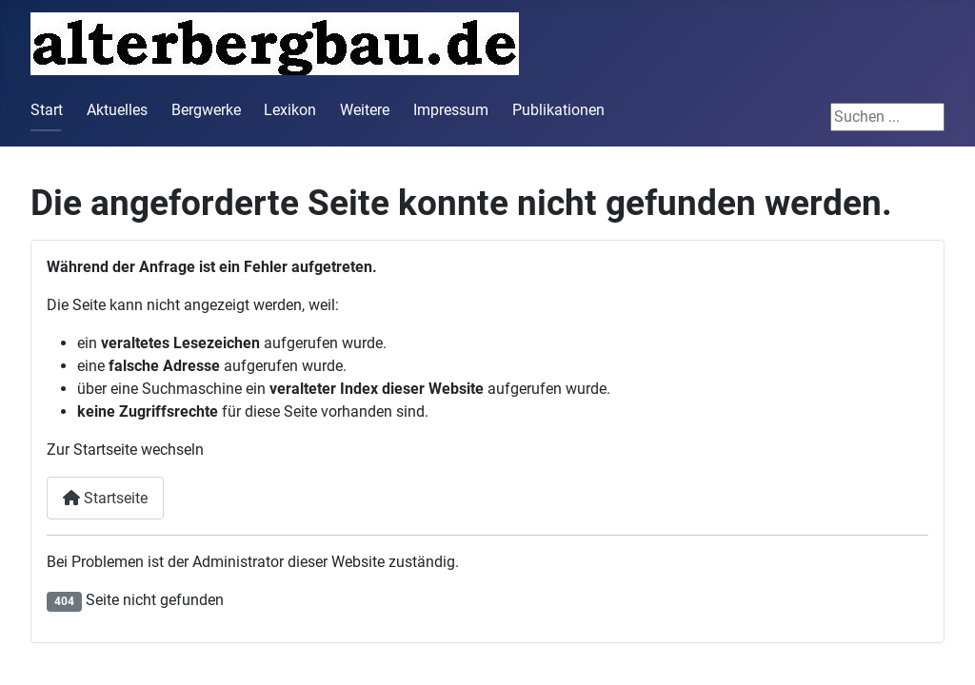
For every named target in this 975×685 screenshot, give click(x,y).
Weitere (364, 110)
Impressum (450, 110)
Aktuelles (117, 110)
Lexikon (290, 110)
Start (46, 110)
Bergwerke (206, 110)
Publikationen (558, 110)
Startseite (105, 498)
